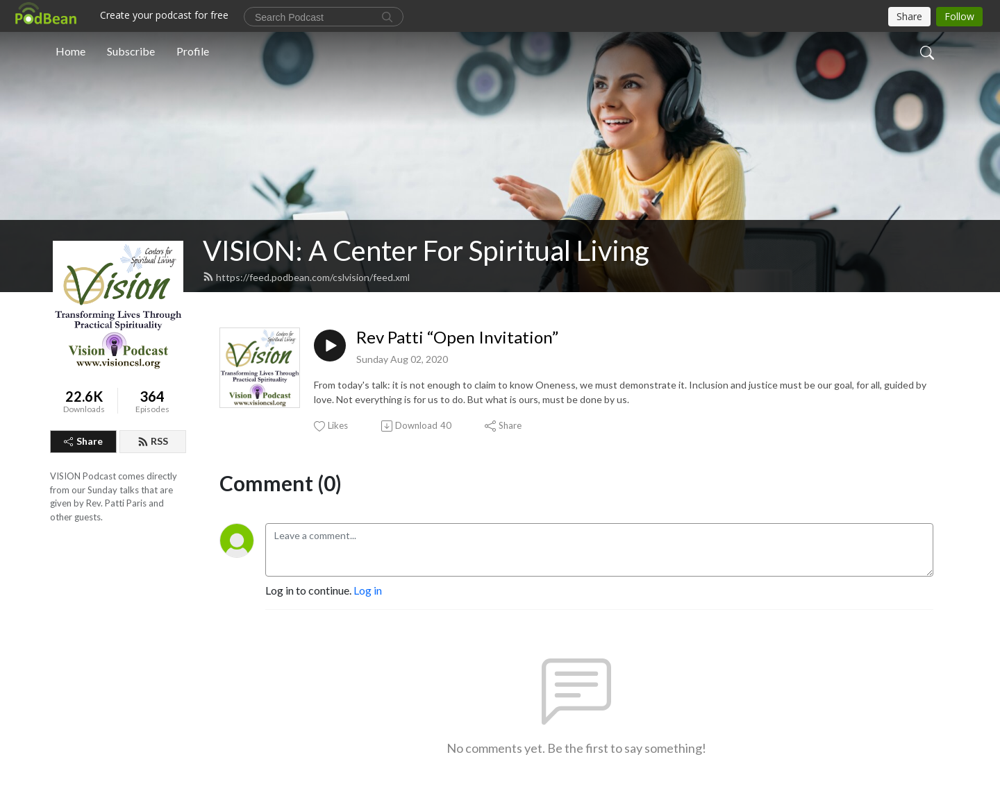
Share (83, 441)
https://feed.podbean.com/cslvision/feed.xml (306, 277)
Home (70, 51)
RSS (153, 441)
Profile (192, 51)
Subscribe (131, 51)
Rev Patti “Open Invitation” (457, 337)
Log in (367, 590)
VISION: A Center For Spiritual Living (426, 250)
